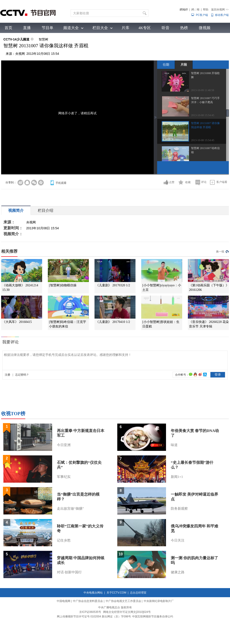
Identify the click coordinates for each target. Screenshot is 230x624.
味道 (174, 445)
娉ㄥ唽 (195, 9)
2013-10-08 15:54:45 (202, 115)
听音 (165, 28)
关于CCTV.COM (116, 592)
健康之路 (177, 572)
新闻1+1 (177, 477)
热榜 (184, 28)
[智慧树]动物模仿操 (63, 285)
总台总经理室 (138, 592)
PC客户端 (202, 15)
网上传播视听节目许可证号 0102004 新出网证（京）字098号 (94, 616)
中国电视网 (63, 601)
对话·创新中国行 (69, 572)
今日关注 (177, 540)
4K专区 (144, 28)
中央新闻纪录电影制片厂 (159, 601)
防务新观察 (179, 508)
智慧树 (43, 39)
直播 (27, 28)
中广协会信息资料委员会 (88, 601)
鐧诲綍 (184, 9)
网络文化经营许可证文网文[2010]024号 (127, 612)
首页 (8, 28)
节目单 (47, 28)
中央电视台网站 (93, 592)
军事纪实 (64, 477)
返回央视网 (220, 9)
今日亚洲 (64, 445)
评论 (204, 182)
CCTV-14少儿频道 (16, 39)
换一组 (220, 251)
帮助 (205, 9)
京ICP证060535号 (90, 612)
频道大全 (71, 28)
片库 (125, 28)
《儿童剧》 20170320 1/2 (113, 285)
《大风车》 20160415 (17, 322)
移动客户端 (222, 15)
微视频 (204, 28)
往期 (166, 64)
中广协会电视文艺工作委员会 (123, 601)
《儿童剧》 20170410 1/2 (113, 322)
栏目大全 (100, 28)
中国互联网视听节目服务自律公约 (152, 616)
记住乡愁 (64, 540)
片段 (184, 64)
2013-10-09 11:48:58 (202, 90)
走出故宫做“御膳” (70, 508)
